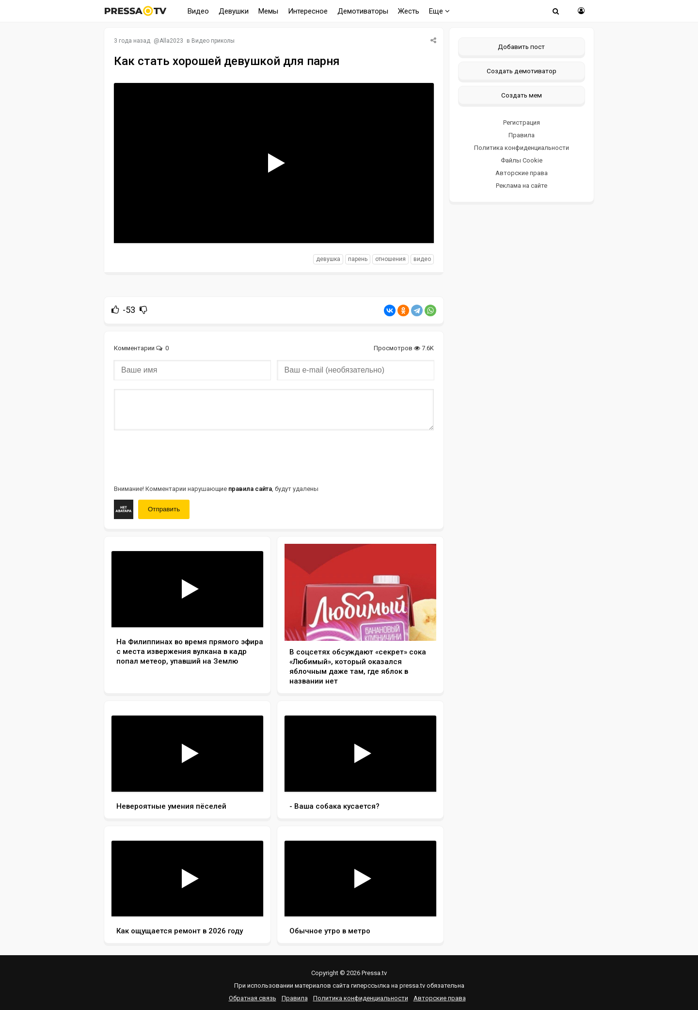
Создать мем (521, 95)
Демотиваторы (362, 11)
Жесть (408, 11)
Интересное (308, 11)
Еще (439, 11)
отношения (390, 259)
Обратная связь (252, 998)
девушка (328, 259)
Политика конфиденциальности (521, 147)
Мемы (268, 11)
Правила (521, 135)
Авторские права (521, 173)
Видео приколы (213, 40)
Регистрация (521, 122)
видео (422, 259)
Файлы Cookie (521, 160)
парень (357, 259)
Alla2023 (171, 40)
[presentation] (187, 456)
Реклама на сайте (521, 185)
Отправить (164, 509)
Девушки (234, 11)
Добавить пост (521, 46)
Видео (198, 11)
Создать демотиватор (521, 71)
